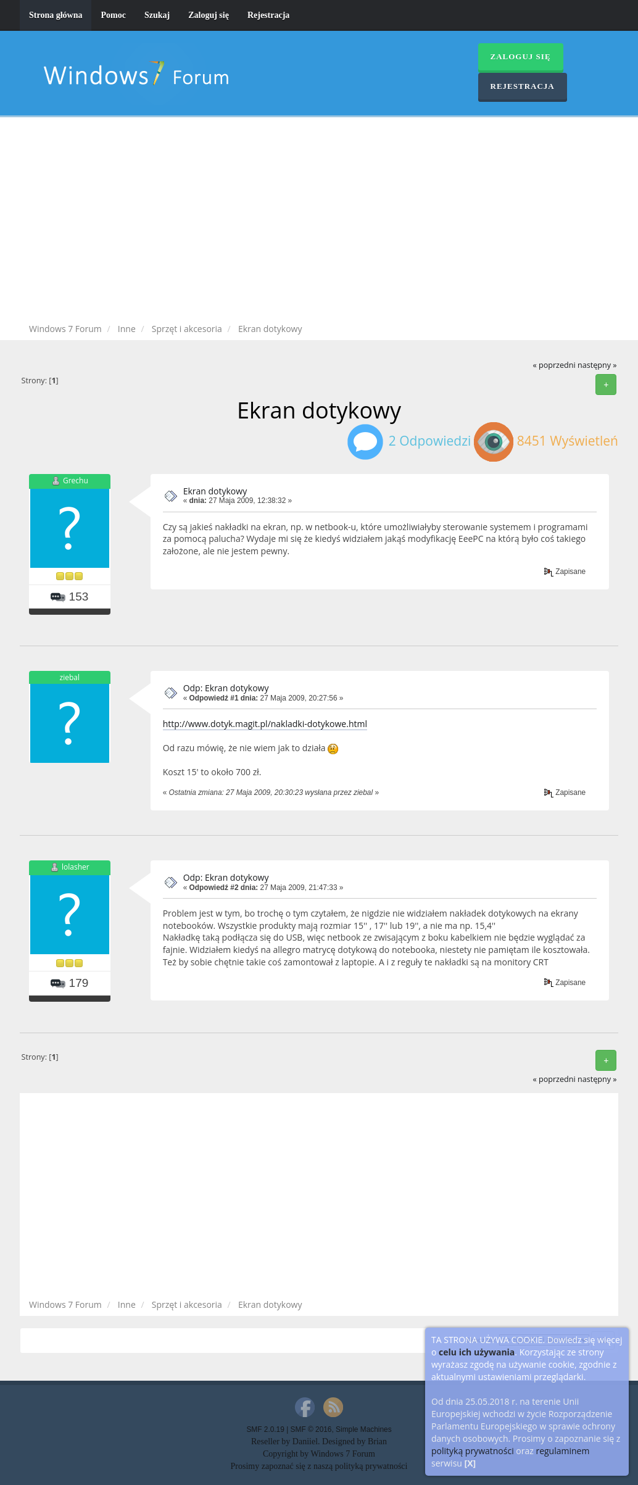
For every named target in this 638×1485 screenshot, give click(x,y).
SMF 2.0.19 (265, 1429)
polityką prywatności (472, 1451)
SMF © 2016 (311, 1429)
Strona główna (55, 15)
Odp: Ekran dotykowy (226, 688)
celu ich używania (477, 1352)
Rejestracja (268, 15)
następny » (597, 365)
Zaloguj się (208, 15)
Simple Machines (364, 1429)
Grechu (75, 480)
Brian (377, 1441)
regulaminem (562, 1451)
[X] (470, 1463)
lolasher (75, 867)
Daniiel (305, 1441)
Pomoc (113, 15)
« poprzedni (553, 365)
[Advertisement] (319, 222)
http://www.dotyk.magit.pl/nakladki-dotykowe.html (265, 724)
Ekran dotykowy (215, 491)
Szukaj (157, 15)
